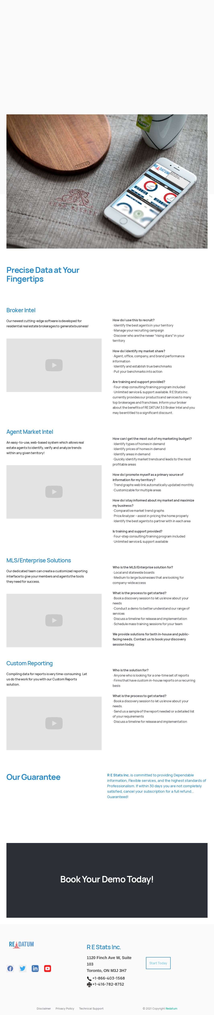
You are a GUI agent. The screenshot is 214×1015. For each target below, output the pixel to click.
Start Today (158, 965)
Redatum (171, 1008)
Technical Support (91, 1008)
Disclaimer (44, 1008)
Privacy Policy (65, 1008)
